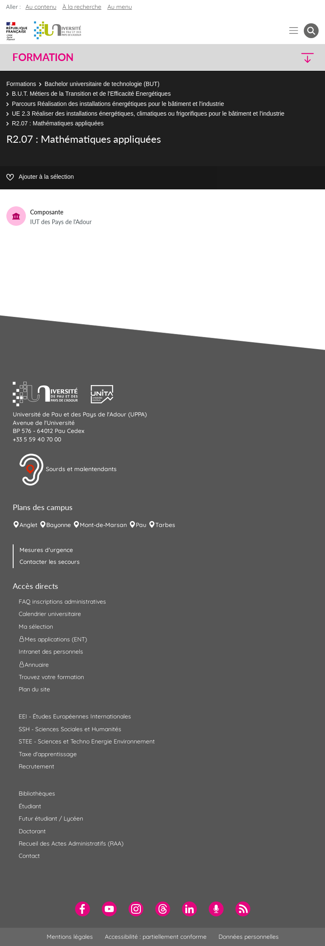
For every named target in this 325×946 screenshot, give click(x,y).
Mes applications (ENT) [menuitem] (53, 639)
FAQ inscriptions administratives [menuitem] (62, 601)
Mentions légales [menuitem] (70, 936)
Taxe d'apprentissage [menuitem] (48, 754)
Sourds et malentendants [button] (68, 470)
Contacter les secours (50, 562)
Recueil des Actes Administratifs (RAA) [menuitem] (71, 843)
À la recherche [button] (81, 7)
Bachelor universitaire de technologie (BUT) (102, 83)
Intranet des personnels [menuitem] (51, 651)
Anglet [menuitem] (28, 525)
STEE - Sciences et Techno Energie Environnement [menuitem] (87, 741)
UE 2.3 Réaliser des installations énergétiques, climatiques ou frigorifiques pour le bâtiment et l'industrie (148, 113)
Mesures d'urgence (46, 550)
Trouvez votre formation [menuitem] (51, 677)
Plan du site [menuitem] (34, 689)
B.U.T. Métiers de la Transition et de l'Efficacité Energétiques (91, 93)
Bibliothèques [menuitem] (37, 793)
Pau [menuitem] (141, 525)
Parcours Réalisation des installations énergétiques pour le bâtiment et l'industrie (118, 103)
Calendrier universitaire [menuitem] (50, 614)
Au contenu (40, 7)
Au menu (119, 7)
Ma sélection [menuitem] (36, 626)
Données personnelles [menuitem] (249, 936)
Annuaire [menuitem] (34, 664)
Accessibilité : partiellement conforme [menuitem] (156, 936)
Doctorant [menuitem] (32, 831)
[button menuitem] (311, 30)
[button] (281, 57)
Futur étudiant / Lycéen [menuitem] (51, 818)
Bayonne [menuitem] (58, 525)
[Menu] (294, 31)
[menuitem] (82, 909)
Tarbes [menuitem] (165, 525)
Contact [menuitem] (29, 856)
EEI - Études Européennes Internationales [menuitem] (75, 716)
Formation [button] (42, 57)
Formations (21, 83)
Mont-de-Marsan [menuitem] (103, 525)
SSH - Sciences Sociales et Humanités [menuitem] (70, 729)
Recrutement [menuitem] (36, 766)
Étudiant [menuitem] (30, 806)
